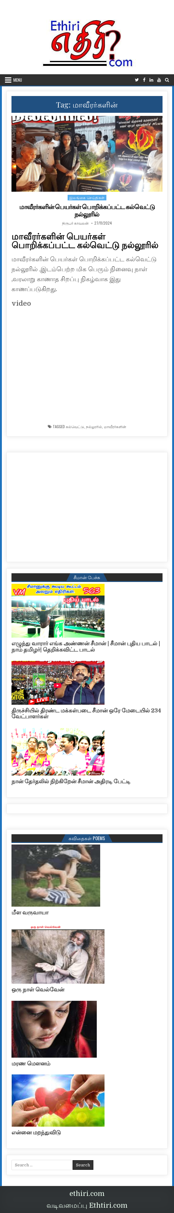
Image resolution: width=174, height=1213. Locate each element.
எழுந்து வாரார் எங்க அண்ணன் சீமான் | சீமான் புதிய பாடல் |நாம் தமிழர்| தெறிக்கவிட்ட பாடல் (85, 646)
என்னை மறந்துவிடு (36, 1132)
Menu (17, 80)
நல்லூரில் (94, 426)
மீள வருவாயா (29, 912)
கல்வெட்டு (75, 426)
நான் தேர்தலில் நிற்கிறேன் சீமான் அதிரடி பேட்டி (70, 781)
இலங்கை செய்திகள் (87, 197)
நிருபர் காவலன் (75, 223)
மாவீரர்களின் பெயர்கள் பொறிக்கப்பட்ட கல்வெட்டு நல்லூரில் (87, 211)
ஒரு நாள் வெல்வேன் (37, 989)
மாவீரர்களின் (115, 426)
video (21, 303)
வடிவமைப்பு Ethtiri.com (87, 1205)
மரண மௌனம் (30, 1063)
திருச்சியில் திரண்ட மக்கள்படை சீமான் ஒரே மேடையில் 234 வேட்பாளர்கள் (86, 713)
